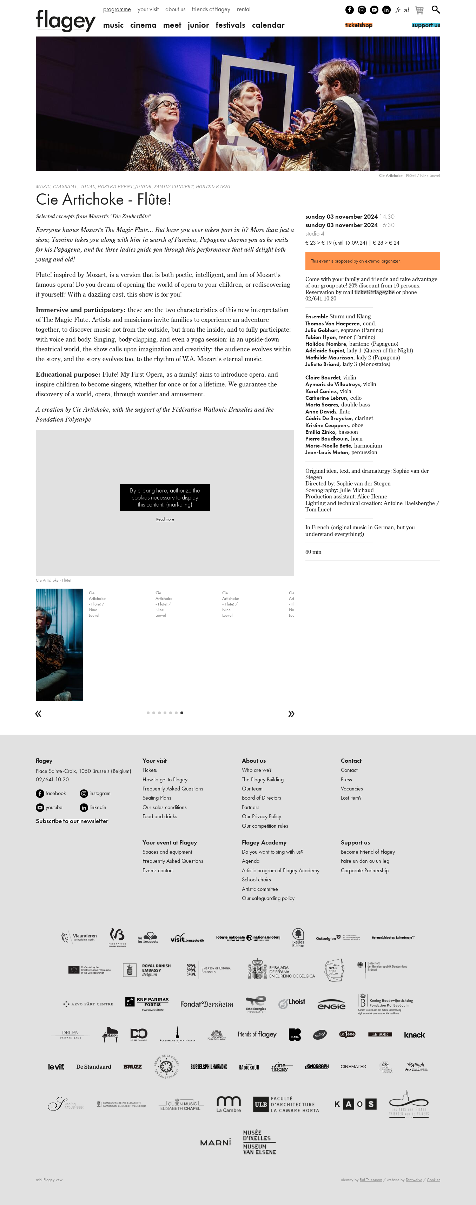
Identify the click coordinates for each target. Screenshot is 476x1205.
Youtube (374, 10)
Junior (143, 186)
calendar (268, 25)
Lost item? (351, 797)
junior (198, 25)
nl (406, 8)
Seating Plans (157, 797)
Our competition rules (265, 825)
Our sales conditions (165, 807)
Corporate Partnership (365, 870)
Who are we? (257, 770)
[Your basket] (421, 13)
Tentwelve (414, 1180)
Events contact (158, 870)
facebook (56, 793)
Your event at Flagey (170, 842)
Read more (165, 519)
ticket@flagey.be (375, 292)
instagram (100, 793)
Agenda (250, 861)
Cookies (433, 1180)
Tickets (150, 770)
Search (436, 10)
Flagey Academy (264, 842)
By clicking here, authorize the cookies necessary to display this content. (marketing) (165, 497)
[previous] (38, 713)
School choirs (256, 879)
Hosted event (115, 186)
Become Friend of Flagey (368, 851)
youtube (54, 807)
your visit (148, 9)
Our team (252, 788)
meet (172, 25)
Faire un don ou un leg (365, 861)
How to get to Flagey (165, 779)
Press (346, 779)
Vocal (87, 186)
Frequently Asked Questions (173, 788)
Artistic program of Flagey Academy (280, 870)
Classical (65, 186)
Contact (351, 760)
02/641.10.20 (52, 779)
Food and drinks (160, 816)
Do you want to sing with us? (272, 851)
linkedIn (386, 10)
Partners (250, 807)
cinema (143, 25)
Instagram (362, 10)
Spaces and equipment (167, 851)
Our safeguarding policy (268, 898)
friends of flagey (211, 9)
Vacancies (352, 788)
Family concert (173, 186)
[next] (291, 713)
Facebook (349, 10)
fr (398, 8)
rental (244, 9)
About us (254, 760)
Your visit (155, 760)
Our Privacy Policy (261, 816)
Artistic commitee (260, 889)
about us (175, 9)
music (113, 25)
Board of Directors (261, 797)
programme (117, 9)
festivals (230, 25)
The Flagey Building (263, 779)
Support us (355, 842)
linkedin (98, 807)
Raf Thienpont (371, 1180)
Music (43, 186)
